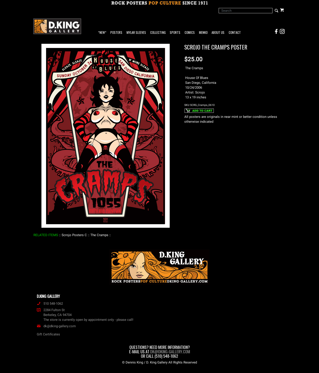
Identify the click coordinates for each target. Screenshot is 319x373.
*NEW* (102, 32)
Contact (235, 32)
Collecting (158, 32)
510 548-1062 (50, 304)
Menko (203, 32)
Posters (116, 32)
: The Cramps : (99, 235)
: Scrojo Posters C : (74, 235)
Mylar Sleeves (136, 32)
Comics (190, 32)
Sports (175, 32)
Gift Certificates (48, 334)
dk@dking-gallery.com (56, 326)
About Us (218, 32)
